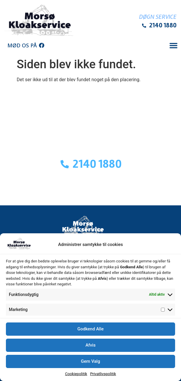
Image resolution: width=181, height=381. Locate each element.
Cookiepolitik (76, 374)
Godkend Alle (90, 329)
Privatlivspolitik (103, 374)
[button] (173, 45)
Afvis (90, 345)
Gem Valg (90, 361)
